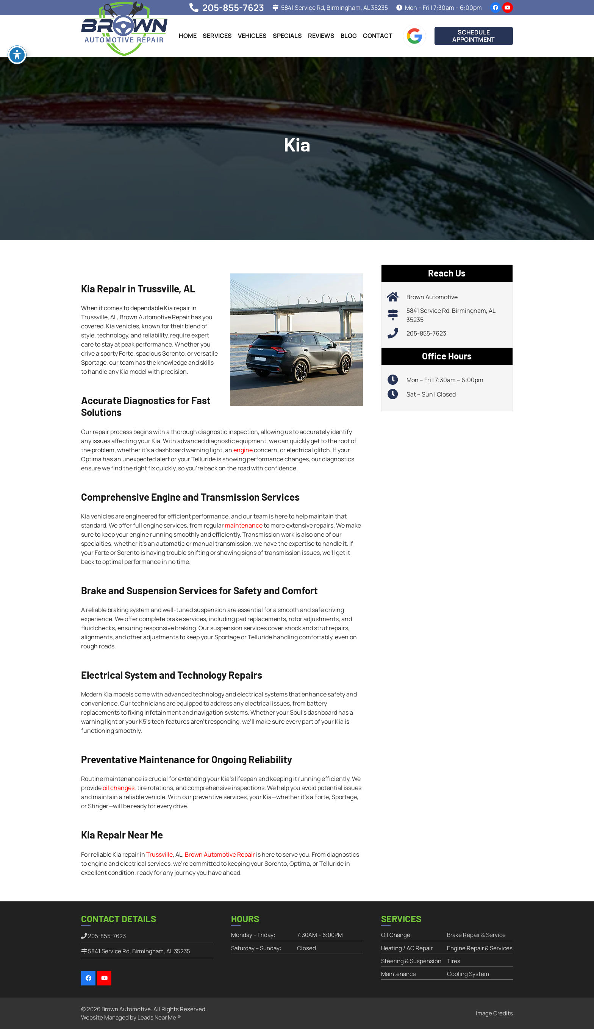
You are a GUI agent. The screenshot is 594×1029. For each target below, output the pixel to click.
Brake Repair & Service (476, 935)
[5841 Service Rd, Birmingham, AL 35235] (396, 315)
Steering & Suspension (411, 961)
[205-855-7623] (396, 333)
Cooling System (468, 974)
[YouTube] (507, 7)
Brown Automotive (432, 297)
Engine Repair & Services (480, 948)
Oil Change (395, 935)
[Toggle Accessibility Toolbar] (17, 53)
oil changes (118, 788)
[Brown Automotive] (396, 297)
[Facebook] (495, 7)
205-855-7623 (426, 333)
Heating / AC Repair (407, 948)
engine (243, 450)
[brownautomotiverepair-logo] (124, 28)
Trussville (159, 854)
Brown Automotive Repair (220, 854)
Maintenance (398, 974)
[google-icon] (414, 36)
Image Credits (494, 1013)
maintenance (244, 525)
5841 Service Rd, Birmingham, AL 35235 (139, 951)
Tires (453, 961)
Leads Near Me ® (159, 1017)
